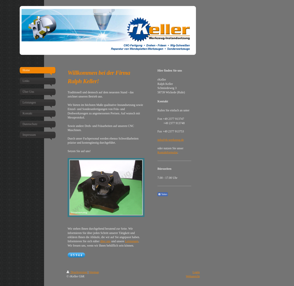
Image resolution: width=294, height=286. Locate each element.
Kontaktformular (168, 152)
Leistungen (131, 241)
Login (196, 272)
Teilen (162, 194)
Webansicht (193, 276)
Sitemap (94, 272)
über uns (105, 241)
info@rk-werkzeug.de (171, 139)
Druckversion (77, 272)
